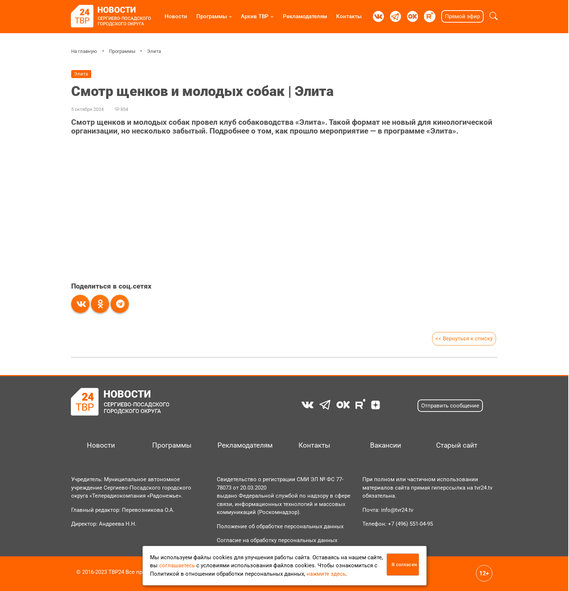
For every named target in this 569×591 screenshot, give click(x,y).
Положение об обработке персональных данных (280, 526)
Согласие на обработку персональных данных (277, 540)
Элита (154, 51)
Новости (176, 16)
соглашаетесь (177, 565)
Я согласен (404, 564)
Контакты (349, 16)
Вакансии (385, 445)
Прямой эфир (462, 16)
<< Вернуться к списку (464, 338)
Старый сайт (456, 445)
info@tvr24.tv (397, 510)
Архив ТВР (255, 16)
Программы (211, 16)
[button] (493, 16)
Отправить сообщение (450, 405)
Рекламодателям (305, 16)
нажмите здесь (326, 574)
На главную (84, 51)
